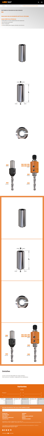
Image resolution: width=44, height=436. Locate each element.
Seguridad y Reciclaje (7, 417)
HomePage (4, 413)
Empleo (24, 417)
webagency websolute (7, 433)
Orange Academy (26, 419)
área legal (5, 416)
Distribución (5, 414)
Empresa (24, 413)
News (23, 414)
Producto (4, 392)
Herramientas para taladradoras (13, 5)
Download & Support (27, 416)
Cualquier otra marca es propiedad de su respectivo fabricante (10, 426)
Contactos (5, 419)
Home (3, 5)
